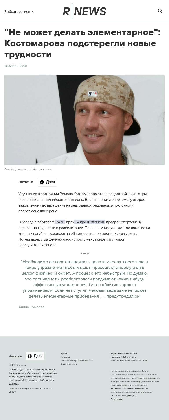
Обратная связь (69, 364)
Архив (64, 353)
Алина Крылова (31, 307)
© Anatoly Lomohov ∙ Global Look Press (27, 169)
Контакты (65, 356)
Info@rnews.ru (128, 356)
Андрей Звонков (89, 222)
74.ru (60, 222)
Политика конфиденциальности (77, 360)
